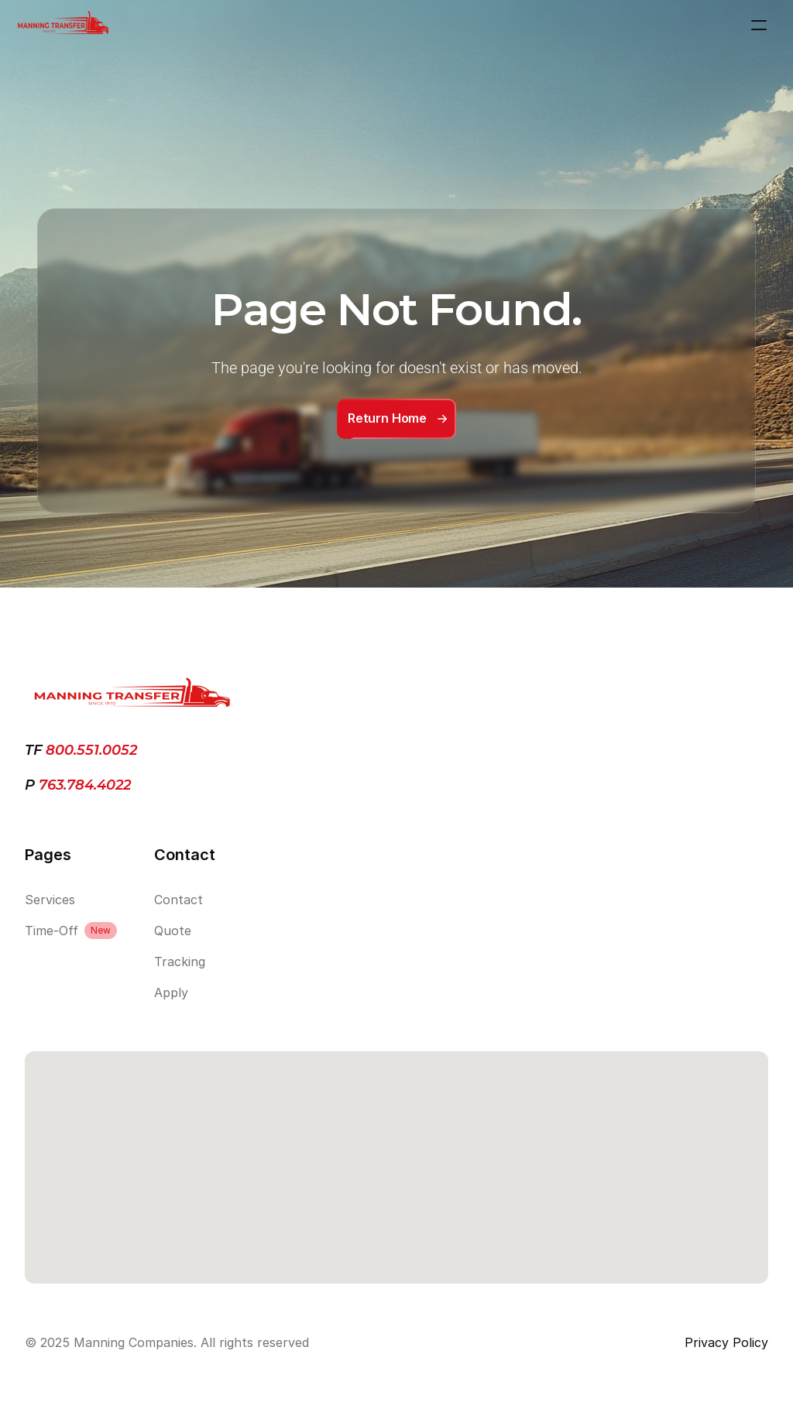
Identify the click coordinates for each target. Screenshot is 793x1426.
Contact (178, 899)
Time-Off (51, 930)
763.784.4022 (83, 785)
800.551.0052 (91, 750)
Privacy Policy (726, 1342)
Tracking (179, 961)
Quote (172, 930)
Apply (171, 992)
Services (50, 899)
